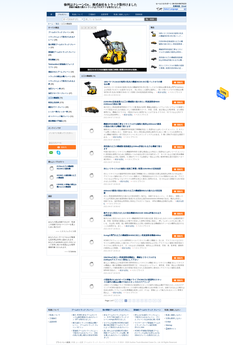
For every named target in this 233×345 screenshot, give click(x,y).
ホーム (50, 24)
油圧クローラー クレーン (58, 93)
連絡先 (62, 147)
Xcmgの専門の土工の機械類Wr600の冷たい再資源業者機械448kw (132, 235)
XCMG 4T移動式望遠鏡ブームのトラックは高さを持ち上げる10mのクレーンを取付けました (147, 333)
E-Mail (168, 322)
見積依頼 (176, 6)
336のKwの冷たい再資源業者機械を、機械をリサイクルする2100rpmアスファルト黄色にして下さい (130, 258)
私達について (77, 14)
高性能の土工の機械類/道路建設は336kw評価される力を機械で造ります (171, 58)
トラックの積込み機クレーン (59, 76)
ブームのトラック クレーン (59, 32)
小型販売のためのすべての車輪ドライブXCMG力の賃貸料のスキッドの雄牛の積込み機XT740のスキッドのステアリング (133, 280)
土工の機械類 (53, 98)
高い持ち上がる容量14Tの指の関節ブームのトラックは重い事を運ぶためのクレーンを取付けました (116, 334)
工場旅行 (92, 14)
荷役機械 (51, 60)
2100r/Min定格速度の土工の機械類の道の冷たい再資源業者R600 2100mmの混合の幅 (171, 42)
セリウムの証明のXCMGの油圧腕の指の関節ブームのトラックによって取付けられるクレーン (116, 325)
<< (121, 301)
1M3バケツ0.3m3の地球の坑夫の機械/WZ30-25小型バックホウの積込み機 (171, 34)
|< (116, 301)
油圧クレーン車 (54, 89)
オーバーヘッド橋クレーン (59, 116)
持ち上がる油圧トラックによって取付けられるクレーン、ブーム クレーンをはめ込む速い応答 (147, 317)
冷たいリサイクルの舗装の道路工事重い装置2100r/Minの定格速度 (114, 70)
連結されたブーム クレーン (59, 72)
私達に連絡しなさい (122, 14)
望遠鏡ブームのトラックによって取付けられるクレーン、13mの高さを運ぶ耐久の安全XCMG (85, 333)
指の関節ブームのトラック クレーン (117, 310)
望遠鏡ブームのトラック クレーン (61, 52)
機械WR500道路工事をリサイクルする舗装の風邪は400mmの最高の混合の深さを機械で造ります (171, 50)
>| (159, 301)
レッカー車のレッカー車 (58, 112)
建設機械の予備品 (55, 121)
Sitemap (169, 325)
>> (155, 301)
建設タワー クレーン (56, 107)
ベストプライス (176, 92)
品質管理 (104, 14)
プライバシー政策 (63, 342)
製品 (57, 24)
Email (184, 6)
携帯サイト (171, 329)
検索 (152, 19)
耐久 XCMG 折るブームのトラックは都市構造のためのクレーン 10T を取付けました (85, 317)
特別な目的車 (53, 102)
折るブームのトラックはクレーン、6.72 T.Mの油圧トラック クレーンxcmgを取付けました (116, 317)
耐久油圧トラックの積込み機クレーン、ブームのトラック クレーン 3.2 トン (85, 325)
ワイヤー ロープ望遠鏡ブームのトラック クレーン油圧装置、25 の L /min (147, 325)
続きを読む (162, 92)
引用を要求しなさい (174, 318)
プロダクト (62, 14)
